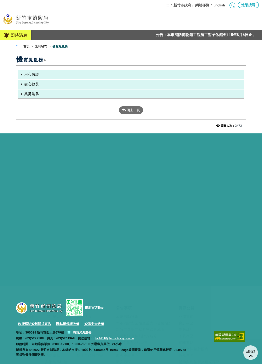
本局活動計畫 (127, 164)
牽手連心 (27, 255)
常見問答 (84, 177)
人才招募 (27, 268)
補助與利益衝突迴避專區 (199, 209)
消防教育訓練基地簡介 (96, 242)
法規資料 (27, 275)
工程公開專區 (127, 222)
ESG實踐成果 (89, 275)
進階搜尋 (248, 5)
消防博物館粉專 (58, 275)
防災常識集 (86, 170)
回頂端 (251, 351)
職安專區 (123, 209)
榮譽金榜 (27, 262)
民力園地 (187, 21)
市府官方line (84, 307)
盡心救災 (31, 84)
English (219, 5)
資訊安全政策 (94, 324)
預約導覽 (52, 249)
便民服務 (120, 21)
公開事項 (186, 164)
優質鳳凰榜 (29, 177)
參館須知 (52, 255)
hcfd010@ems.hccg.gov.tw (114, 338)
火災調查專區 (127, 196)
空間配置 (52, 268)
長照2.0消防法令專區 (133, 190)
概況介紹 (27, 242)
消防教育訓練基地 (243, 21)
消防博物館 (211, 21)
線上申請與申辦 (90, 203)
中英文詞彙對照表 (194, 196)
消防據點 (52, 203)
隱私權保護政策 (67, 324)
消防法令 (84, 164)
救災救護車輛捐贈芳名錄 (136, 183)
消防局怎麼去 (79, 332)
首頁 (25, 46)
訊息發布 (72, 21)
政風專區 (186, 203)
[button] (232, 5)
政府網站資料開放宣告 (34, 324)
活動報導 (27, 170)
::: (167, 5)
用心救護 (31, 74)
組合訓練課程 (89, 262)
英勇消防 (31, 94)
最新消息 (27, 164)
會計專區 (186, 170)
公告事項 (142, 21)
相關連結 (186, 190)
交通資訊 (52, 262)
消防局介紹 (54, 164)
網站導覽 (202, 5)
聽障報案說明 (88, 190)
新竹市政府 (182, 5)
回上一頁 (131, 110)
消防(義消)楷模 (57, 196)
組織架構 (52, 177)
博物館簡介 (54, 242)
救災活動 (27, 249)
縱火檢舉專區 (127, 203)
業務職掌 (52, 183)
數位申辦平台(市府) (93, 183)
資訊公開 (165, 21)
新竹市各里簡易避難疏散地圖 (140, 177)
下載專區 (186, 183)
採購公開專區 (127, 216)
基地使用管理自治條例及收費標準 (106, 255)
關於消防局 (96, 21)
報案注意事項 (88, 196)
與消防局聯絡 (56, 209)
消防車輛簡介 (56, 190)
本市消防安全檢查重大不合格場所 (144, 170)
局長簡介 (52, 170)
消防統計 (186, 177)
